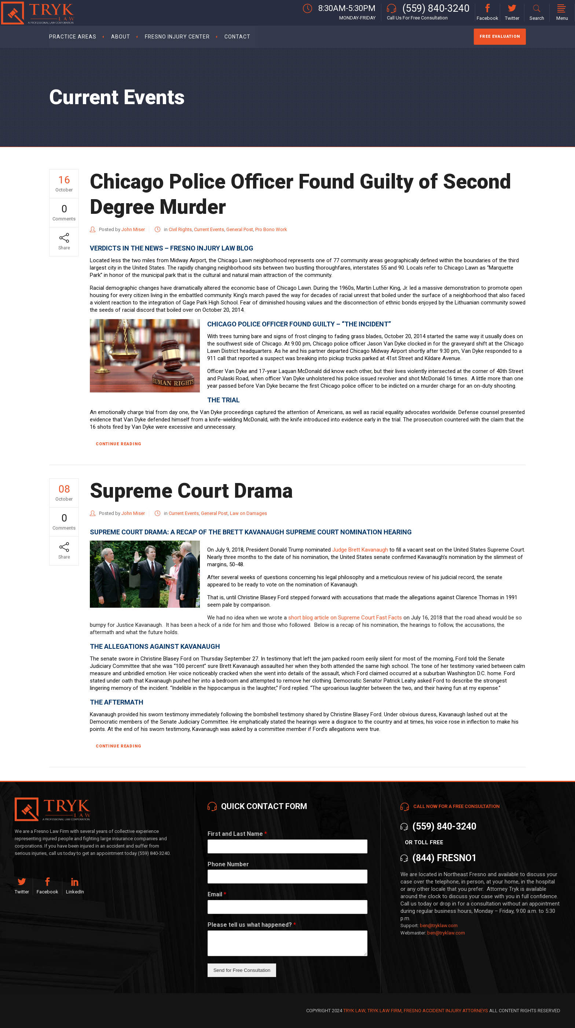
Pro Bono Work (271, 229)
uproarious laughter (346, 688)
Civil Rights (180, 229)
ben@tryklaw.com (439, 925)
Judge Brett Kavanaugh (360, 549)
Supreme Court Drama (191, 490)
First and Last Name (237, 833)
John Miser (133, 229)
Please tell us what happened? (252, 924)
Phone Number (228, 864)
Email (217, 894)
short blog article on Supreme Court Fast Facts (345, 617)
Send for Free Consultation (241, 970)
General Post (239, 229)
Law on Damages (248, 513)
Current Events (209, 229)
